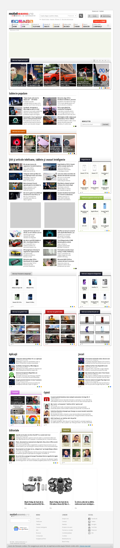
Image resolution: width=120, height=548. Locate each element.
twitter (16, 21)
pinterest (27, 21)
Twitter (91, 521)
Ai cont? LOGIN (93, 16)
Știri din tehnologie (67, 19)
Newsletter (86, 121)
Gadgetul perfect (41, 539)
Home (38, 519)
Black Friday (45, 19)
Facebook (92, 519)
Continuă (105, 124)
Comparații (39, 536)
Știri (37, 530)
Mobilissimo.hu (66, 539)
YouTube (92, 527)
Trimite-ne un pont (99, 21)
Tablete (38, 524)
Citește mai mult (85, 546)
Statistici (64, 524)
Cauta (81, 16)
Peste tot (72, 16)
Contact (101, 11)
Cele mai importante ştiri (20, 60)
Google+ (92, 524)
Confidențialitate (67, 533)
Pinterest (92, 530)
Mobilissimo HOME (14, 30)
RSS (90, 533)
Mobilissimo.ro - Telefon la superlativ (22, 14)
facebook (13, 21)
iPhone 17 (58, 19)
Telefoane (39, 521)
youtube (24, 21)
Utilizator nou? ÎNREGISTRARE (105, 16)
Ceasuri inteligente (41, 527)
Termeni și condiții (67, 530)
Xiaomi (52, 19)
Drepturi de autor (67, 527)
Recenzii (38, 533)
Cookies (64, 536)
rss (31, 21)
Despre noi (95, 11)
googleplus (20, 21)
